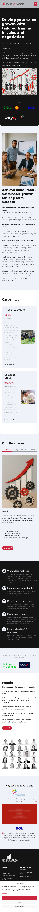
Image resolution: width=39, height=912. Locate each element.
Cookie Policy (9, 910)
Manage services (5, 893)
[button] (35, 4)
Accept (19, 898)
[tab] (7, 450)
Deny (19, 902)
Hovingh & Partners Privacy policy (20, 910)
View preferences (19, 906)
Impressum (30, 910)
